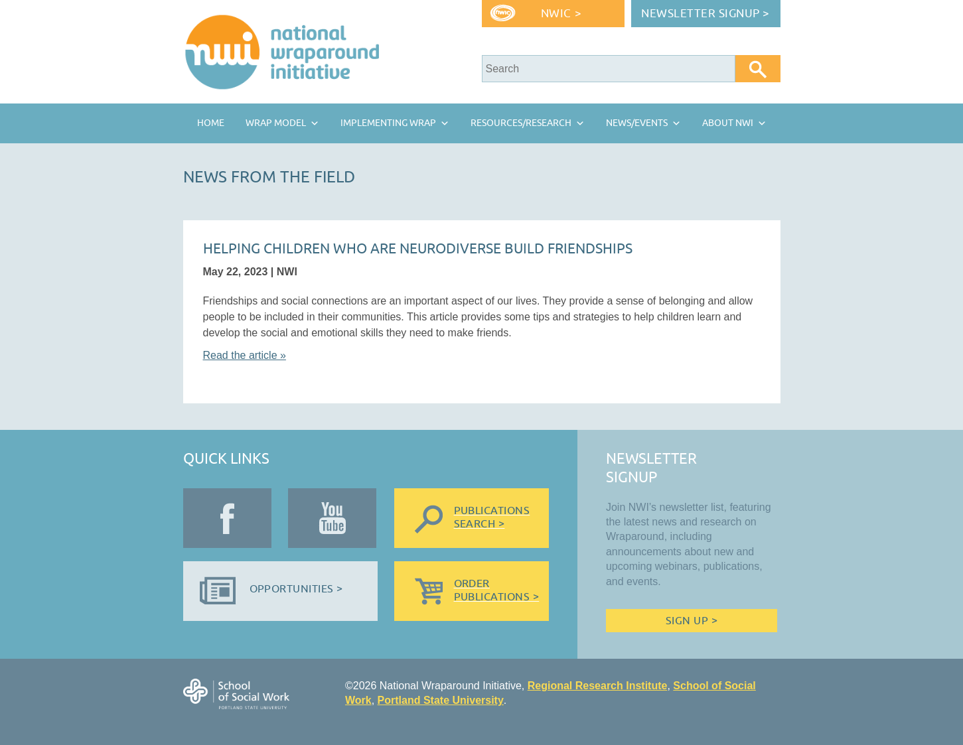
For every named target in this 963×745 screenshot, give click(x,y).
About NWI (727, 123)
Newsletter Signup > (705, 14)
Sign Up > (691, 621)
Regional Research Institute (598, 685)
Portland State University (441, 700)
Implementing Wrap (388, 123)
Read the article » (244, 355)
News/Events (637, 123)
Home (210, 123)
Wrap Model (276, 123)
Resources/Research (521, 123)
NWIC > (561, 14)
